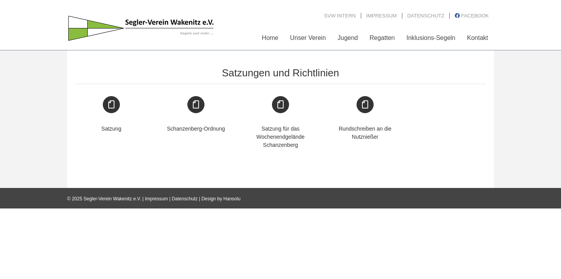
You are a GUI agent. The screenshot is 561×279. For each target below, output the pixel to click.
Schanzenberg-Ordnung (196, 129)
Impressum (156, 199)
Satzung (111, 129)
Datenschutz (185, 199)
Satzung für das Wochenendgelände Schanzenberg (280, 137)
